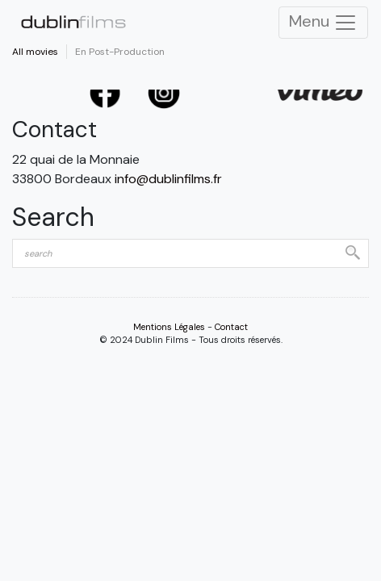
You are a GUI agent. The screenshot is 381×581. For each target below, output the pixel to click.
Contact (231, 326)
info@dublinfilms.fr (168, 178)
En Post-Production (120, 51)
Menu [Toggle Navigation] (323, 22)
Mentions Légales (169, 326)
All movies (35, 51)
